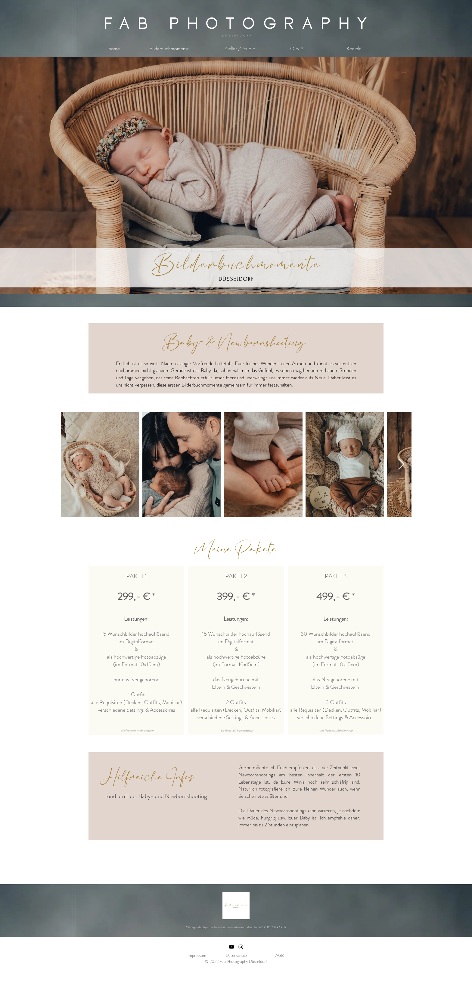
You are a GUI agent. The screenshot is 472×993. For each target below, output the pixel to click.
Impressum (197, 955)
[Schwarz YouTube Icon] (231, 947)
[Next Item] (401, 464)
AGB (279, 955)
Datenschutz (236, 955)
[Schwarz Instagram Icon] (241, 947)
